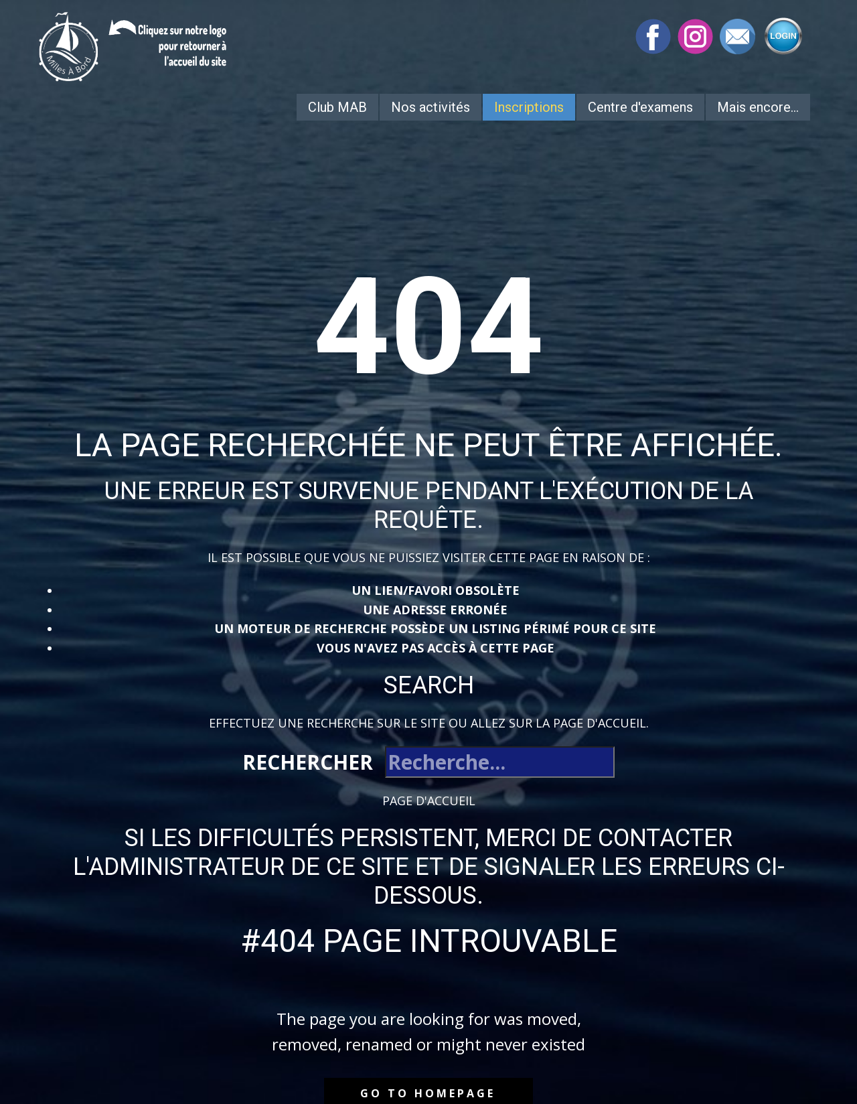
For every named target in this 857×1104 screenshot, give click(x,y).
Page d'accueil (428, 800)
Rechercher (307, 762)
